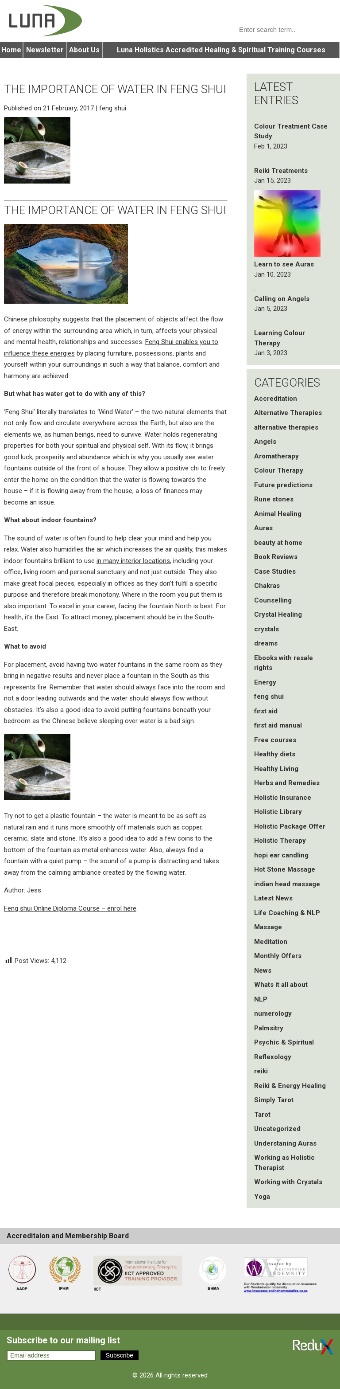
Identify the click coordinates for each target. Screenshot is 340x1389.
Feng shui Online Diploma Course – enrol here (70, 908)
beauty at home (278, 543)
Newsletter (45, 50)
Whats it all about (281, 985)
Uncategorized (277, 1129)
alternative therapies (286, 427)
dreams (266, 643)
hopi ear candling (281, 855)
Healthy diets (274, 754)
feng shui (112, 108)
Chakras (267, 586)
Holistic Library (278, 812)
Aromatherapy (276, 456)
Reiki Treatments (281, 171)
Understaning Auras (285, 1143)
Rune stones (274, 499)
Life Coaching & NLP (287, 913)
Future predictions (283, 485)
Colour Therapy (278, 470)
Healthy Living (276, 769)
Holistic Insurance (282, 798)
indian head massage (287, 884)
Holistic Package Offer (289, 826)
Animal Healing (277, 514)
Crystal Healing (278, 614)
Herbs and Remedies (287, 783)
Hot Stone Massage (284, 869)
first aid (266, 711)
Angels (265, 442)
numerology (273, 1013)
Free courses (275, 740)
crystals (266, 629)
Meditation (270, 942)
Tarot (262, 1115)
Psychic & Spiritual (284, 1042)
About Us (84, 50)
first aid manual (278, 725)
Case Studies (275, 571)
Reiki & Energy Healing (290, 1086)
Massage (268, 927)
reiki (261, 1071)
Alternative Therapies (288, 413)
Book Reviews (276, 557)
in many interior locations (133, 561)
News (262, 970)
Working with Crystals (288, 1182)
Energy (265, 682)
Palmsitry (268, 1028)
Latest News (273, 898)
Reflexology (272, 1057)
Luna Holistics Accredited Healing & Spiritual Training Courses (221, 50)
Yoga (262, 1197)
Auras (263, 528)
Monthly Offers (277, 956)
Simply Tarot (274, 1100)
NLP (260, 999)
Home (11, 50)
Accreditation (275, 399)
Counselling (273, 600)
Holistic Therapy (280, 841)
